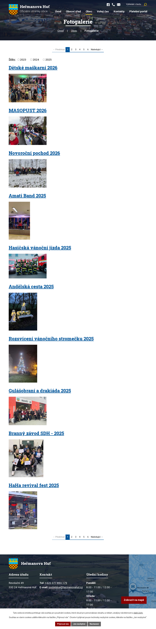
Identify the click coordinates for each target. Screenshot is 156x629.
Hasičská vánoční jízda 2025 (40, 248)
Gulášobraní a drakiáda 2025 (40, 390)
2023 (23, 59)
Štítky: (12, 59)
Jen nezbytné (79, 624)
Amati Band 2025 (27, 195)
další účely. (138, 613)
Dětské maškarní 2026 (33, 68)
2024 (36, 59)
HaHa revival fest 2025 (34, 485)
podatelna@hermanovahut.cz (66, 587)
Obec (74, 30)
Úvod (61, 30)
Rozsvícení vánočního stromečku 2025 (51, 338)
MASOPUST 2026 (28, 110)
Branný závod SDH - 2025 (36, 433)
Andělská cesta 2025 (31, 286)
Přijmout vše (63, 624)
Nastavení (94, 624)
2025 (48, 59)
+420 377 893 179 (56, 583)
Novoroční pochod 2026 (34, 153)
